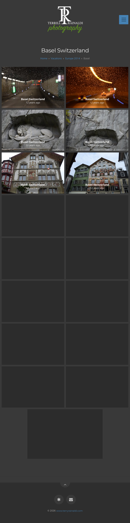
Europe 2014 (72, 58)
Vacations (56, 58)
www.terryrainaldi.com (69, 510)
